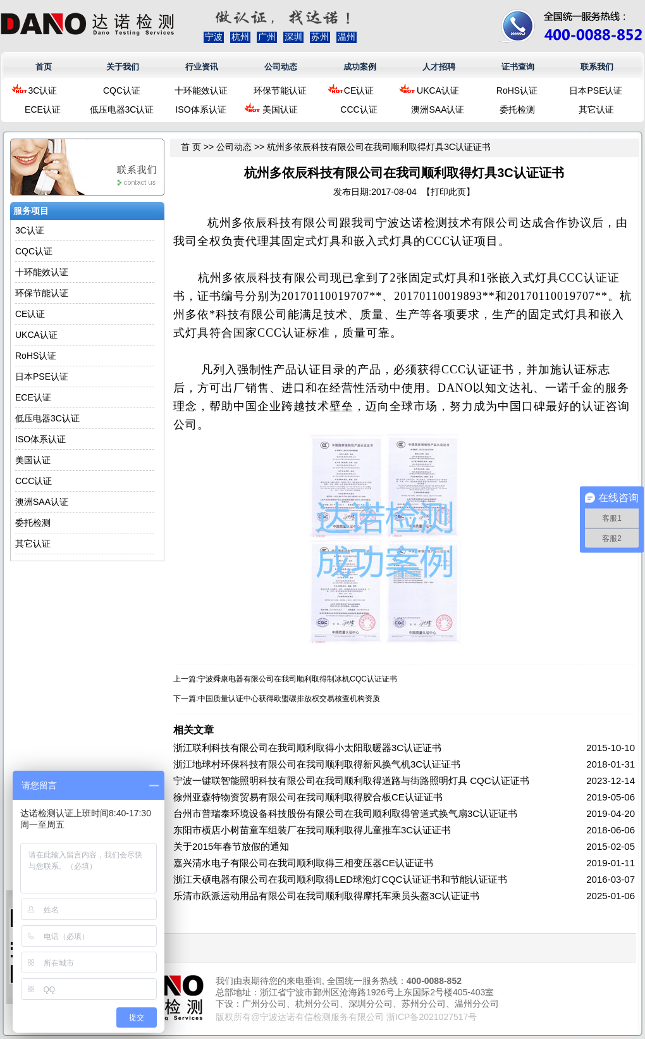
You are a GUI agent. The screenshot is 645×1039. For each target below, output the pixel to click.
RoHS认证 (517, 90)
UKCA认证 (438, 90)
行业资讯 (201, 67)
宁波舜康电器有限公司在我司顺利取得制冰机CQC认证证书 (297, 679)
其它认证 (596, 109)
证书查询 (517, 67)
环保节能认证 (280, 90)
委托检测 (517, 109)
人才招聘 (438, 67)
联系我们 (596, 67)
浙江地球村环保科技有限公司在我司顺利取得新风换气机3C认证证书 (316, 764)
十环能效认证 (201, 90)
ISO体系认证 (200, 109)
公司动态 (280, 67)
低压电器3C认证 (122, 109)
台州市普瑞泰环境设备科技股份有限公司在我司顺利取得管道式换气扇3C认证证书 (345, 813)
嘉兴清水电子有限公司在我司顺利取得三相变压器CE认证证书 (303, 862)
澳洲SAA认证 (437, 109)
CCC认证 (358, 109)
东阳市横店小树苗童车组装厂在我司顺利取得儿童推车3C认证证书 (312, 829)
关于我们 (122, 67)
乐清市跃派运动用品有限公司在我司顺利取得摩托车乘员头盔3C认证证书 (326, 895)
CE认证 (359, 90)
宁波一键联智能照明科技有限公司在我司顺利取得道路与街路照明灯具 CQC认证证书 (351, 780)
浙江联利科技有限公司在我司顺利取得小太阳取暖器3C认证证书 (307, 747)
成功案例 (359, 67)
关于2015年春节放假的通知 (231, 846)
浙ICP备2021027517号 (431, 1017)
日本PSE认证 (595, 90)
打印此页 (448, 192)
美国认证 (280, 109)
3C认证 (43, 90)
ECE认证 (43, 109)
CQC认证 (121, 90)
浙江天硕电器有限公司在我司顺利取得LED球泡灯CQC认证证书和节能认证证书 (340, 879)
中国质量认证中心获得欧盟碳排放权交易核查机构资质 (289, 698)
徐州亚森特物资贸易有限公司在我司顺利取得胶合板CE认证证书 (308, 797)
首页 (43, 67)
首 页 (191, 147)
